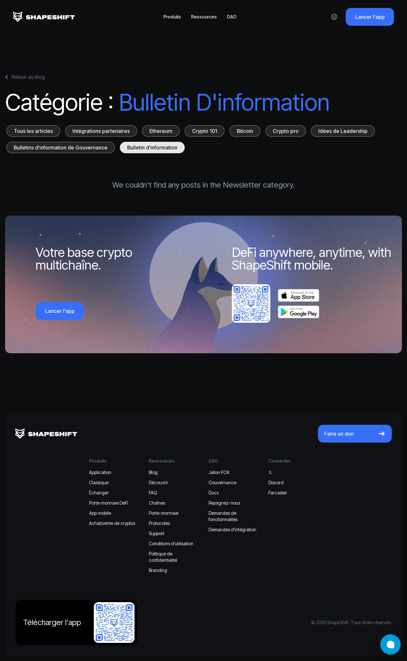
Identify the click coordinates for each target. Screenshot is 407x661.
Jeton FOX (219, 472)
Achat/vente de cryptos (112, 523)
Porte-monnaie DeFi (108, 503)
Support (156, 533)
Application (100, 472)
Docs (213, 492)
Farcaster (277, 492)
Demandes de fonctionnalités (223, 516)
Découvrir (158, 482)
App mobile (100, 513)
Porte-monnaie (163, 513)
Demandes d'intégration (232, 529)
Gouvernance (222, 482)
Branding (158, 570)
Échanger (99, 492)
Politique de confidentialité (163, 557)
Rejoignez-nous (224, 503)
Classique (98, 482)
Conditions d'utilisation (171, 543)
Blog (153, 472)
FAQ (153, 492)
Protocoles (159, 523)
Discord (276, 482)
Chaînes (157, 503)
